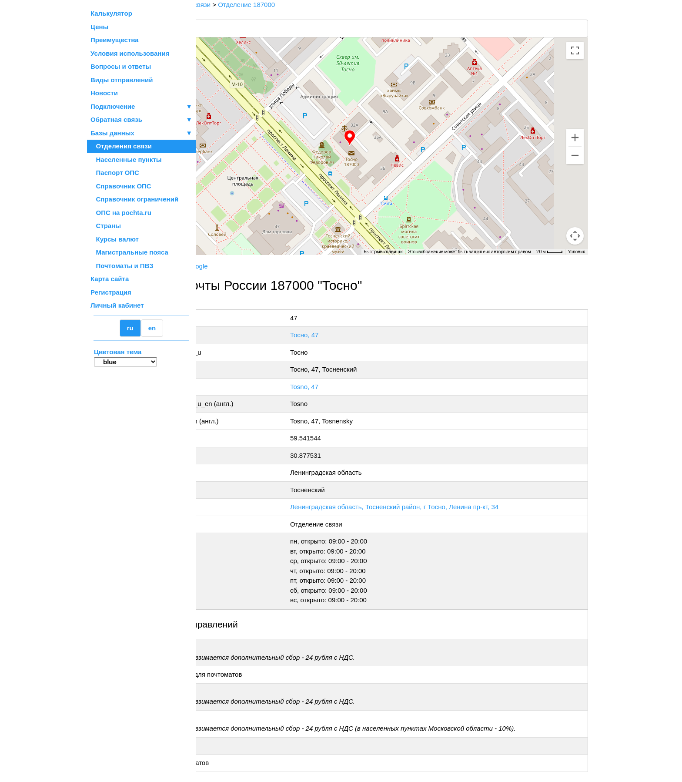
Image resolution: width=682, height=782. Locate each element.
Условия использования (129, 53)
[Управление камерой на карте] (575, 204)
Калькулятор (111, 13)
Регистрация (110, 292)
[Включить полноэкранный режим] (575, 50)
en (152, 328)
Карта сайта (109, 278)
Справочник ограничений (134, 199)
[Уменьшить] (575, 155)
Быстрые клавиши (383, 251)
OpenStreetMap (240, 258)
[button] (395, 138)
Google (288, 266)
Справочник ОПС (120, 186)
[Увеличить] (575, 137)
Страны (105, 225)
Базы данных (112, 133)
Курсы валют (114, 239)
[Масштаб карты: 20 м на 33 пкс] (549, 252)
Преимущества (114, 40)
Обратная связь (141, 120)
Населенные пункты (126, 159)
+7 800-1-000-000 (261, 304)
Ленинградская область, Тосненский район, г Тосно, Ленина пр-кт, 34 (452, 506)
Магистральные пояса (129, 252)
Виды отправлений (121, 80)
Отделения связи (121, 146)
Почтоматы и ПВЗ (122, 265)
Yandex (261, 266)
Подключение (141, 107)
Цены (99, 26)
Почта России (223, 266)
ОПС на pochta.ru (120, 212)
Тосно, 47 (362, 335)
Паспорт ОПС (114, 172)
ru (130, 328)
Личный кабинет (117, 305)
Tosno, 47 (362, 386)
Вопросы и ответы (120, 66)
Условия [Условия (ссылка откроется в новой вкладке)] (576, 251)
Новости (104, 93)
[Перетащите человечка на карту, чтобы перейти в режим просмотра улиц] (575, 236)
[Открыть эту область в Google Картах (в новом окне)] (219, 249)
